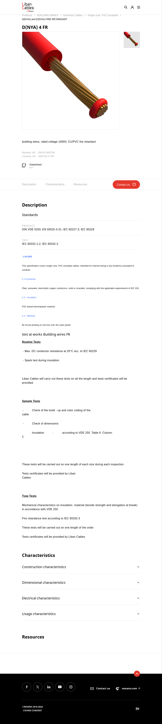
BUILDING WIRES (48, 15)
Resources (80, 184)
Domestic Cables (73, 15)
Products (27, 15)
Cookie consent (32, 710)
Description (29, 184)
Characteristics (54, 184)
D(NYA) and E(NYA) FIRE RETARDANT (44, 19)
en (137, 708)
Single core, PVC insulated (103, 15)
